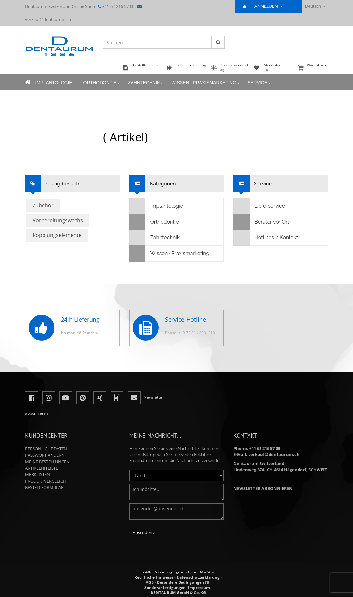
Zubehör (43, 205)
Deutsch (315, 6)
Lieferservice (259, 206)
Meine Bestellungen (47, 461)
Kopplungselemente (57, 235)
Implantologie (55, 82)
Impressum (199, 587)
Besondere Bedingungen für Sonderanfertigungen (177, 585)
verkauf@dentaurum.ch (48, 19)
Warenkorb (312, 68)
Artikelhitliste (41, 468)
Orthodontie (101, 82)
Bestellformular (44, 487)
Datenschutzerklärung (198, 577)
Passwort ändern (44, 455)
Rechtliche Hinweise (153, 577)
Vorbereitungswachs (58, 220)
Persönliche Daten (46, 449)
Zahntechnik (146, 82)
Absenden (144, 532)
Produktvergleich (45, 481)
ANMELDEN (266, 6)
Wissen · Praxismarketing (205, 82)
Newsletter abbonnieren (263, 488)
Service (259, 82)
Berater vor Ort (261, 222)
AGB (150, 582)
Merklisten (37, 474)
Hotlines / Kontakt (266, 237)
